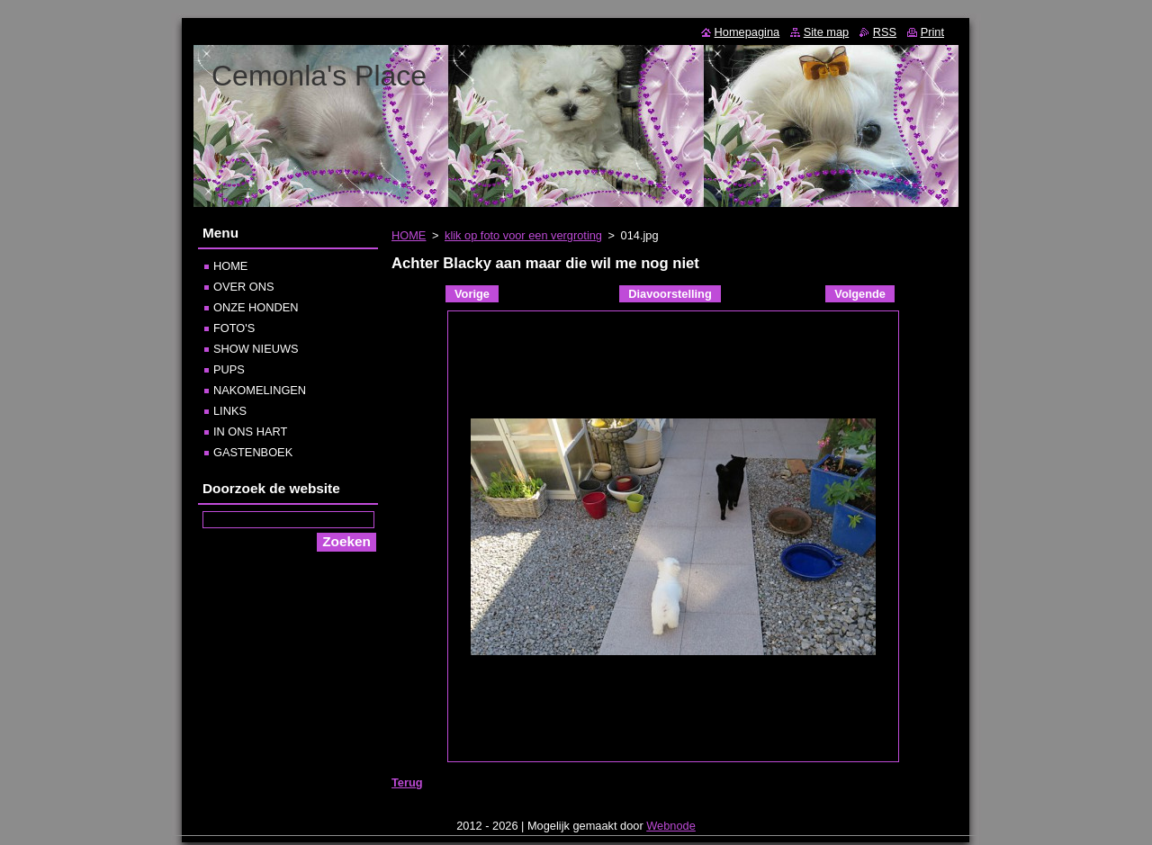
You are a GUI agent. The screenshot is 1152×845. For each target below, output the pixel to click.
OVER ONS (243, 286)
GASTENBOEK (252, 452)
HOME (409, 235)
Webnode (671, 830)
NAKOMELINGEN (259, 390)
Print (932, 32)
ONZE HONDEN (256, 307)
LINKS (230, 411)
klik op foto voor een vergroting (523, 235)
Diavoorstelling (669, 294)
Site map (827, 32)
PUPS (229, 369)
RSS (884, 32)
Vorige (472, 294)
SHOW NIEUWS (256, 348)
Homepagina (747, 32)
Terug (407, 782)
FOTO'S (234, 328)
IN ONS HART (250, 431)
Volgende (860, 294)
